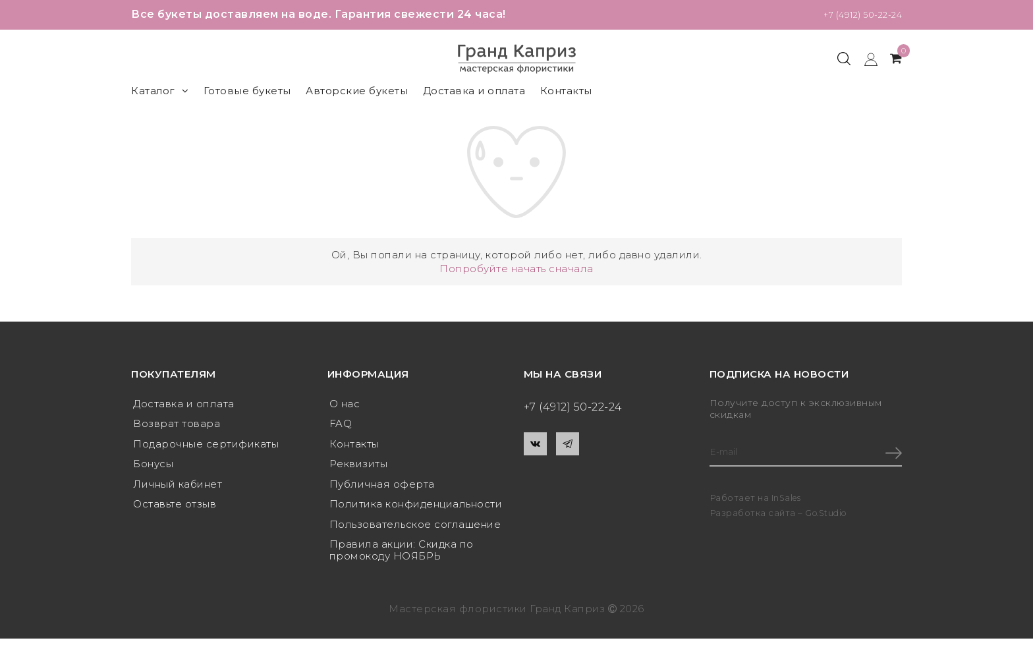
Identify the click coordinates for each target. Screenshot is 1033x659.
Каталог (159, 90)
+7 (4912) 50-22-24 (852, 14)
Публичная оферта (382, 488)
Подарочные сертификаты (206, 446)
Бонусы (153, 467)
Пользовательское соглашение (415, 530)
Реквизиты (358, 467)
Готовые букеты (247, 90)
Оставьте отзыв (174, 509)
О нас (344, 403)
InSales (787, 499)
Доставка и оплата (474, 90)
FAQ (340, 424)
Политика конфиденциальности (416, 509)
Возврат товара (176, 424)
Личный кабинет (177, 488)
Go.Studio (828, 514)
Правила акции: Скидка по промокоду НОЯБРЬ (401, 557)
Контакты (566, 90)
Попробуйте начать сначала (516, 268)
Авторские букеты (357, 90)
